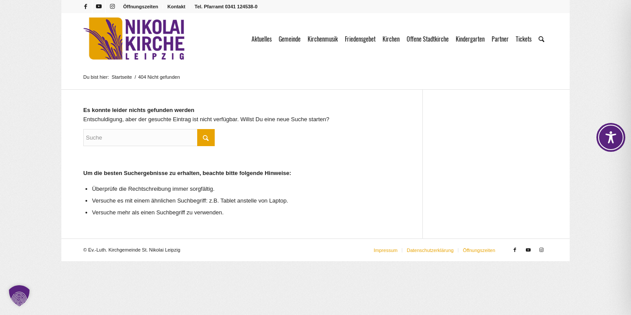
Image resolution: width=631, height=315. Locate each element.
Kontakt (176, 6)
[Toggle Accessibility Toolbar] (610, 137)
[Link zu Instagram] (112, 6)
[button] (19, 295)
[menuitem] (141, 6)
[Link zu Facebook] (85, 6)
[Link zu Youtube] (98, 6)
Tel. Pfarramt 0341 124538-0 (226, 6)
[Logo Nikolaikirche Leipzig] (133, 39)
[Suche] (541, 39)
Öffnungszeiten (140, 6)
